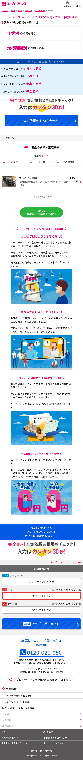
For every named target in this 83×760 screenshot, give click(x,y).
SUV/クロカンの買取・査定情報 (18, 707)
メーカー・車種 (18, 575)
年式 (10, 589)
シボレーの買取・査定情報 (15, 701)
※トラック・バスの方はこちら (66, 562)
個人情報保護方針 (10, 737)
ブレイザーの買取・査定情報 (16, 695)
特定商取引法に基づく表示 (55, 737)
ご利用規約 (48, 731)
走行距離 (12, 604)
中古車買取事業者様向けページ (16, 743)
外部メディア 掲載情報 (53, 743)
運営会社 (6, 731)
